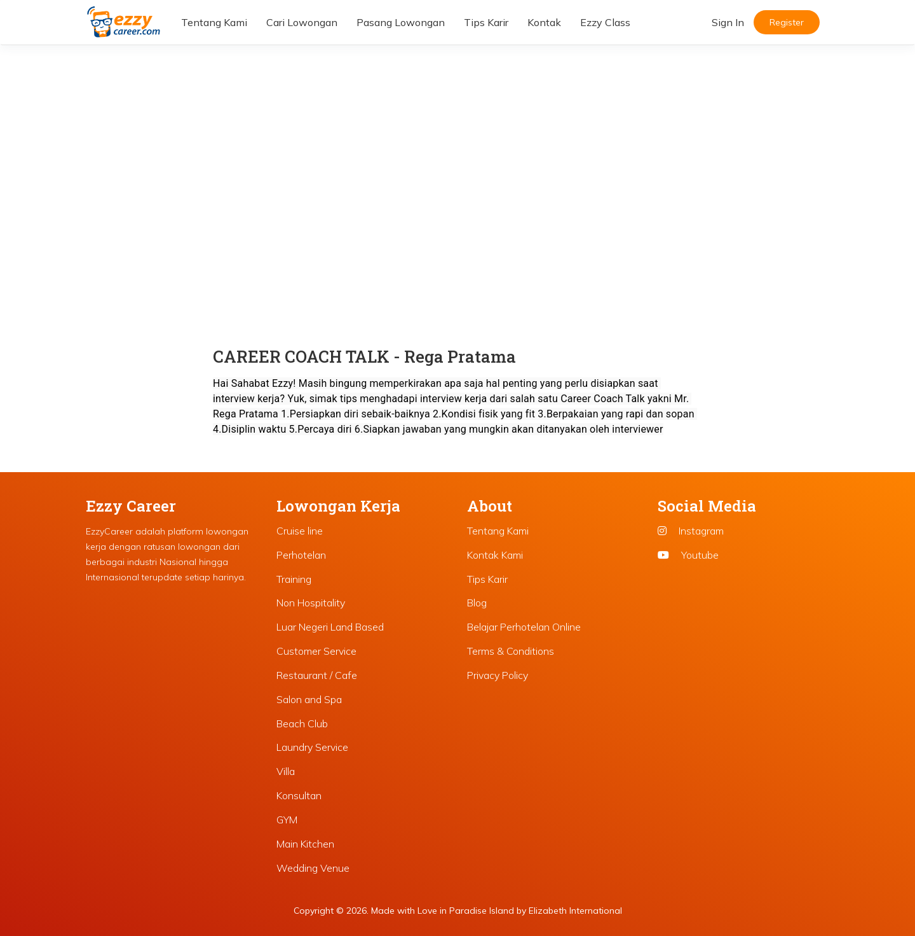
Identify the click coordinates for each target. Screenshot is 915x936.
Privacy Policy (497, 675)
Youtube (688, 554)
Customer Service (316, 651)
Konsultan (299, 795)
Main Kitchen (305, 843)
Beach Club (302, 723)
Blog (477, 602)
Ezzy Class (605, 22)
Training (293, 579)
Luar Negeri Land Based (330, 626)
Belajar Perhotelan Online (524, 626)
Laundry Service (312, 747)
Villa (285, 771)
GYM (286, 819)
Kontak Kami (495, 554)
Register (786, 22)
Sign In (728, 22)
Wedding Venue (312, 868)
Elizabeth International (575, 910)
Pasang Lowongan (400, 22)
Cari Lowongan (301, 22)
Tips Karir (486, 22)
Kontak (544, 22)
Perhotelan (301, 554)
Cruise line (299, 530)
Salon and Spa (309, 699)
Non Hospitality (310, 602)
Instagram (691, 530)
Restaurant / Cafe (316, 675)
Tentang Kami (214, 22)
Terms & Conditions (510, 651)
